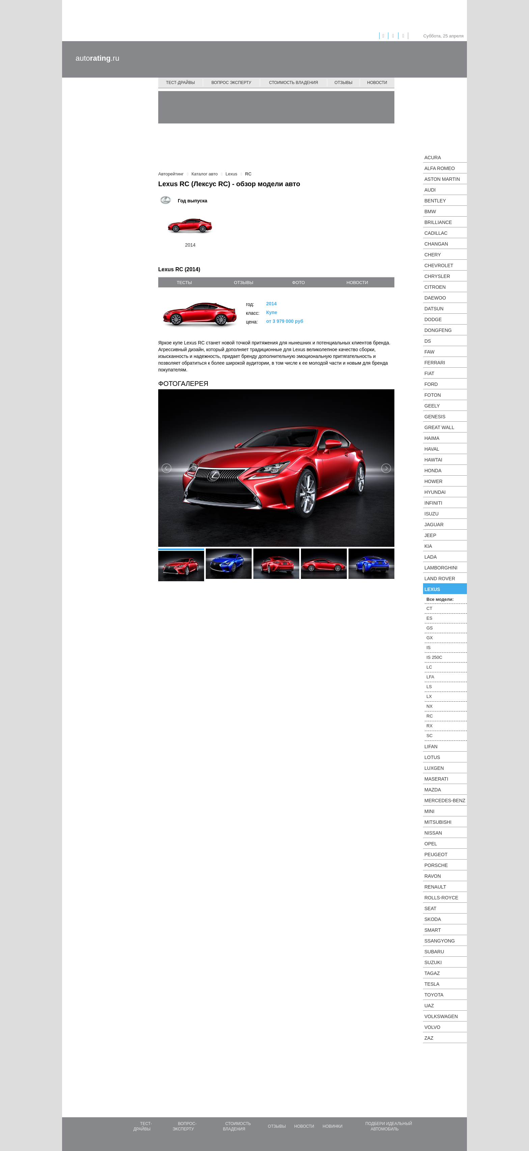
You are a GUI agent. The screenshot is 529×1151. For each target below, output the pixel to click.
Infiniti (433, 503)
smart (432, 930)
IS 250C (434, 657)
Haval (431, 449)
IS (428, 647)
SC (429, 735)
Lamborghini (440, 567)
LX (429, 696)
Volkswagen (441, 1016)
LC (429, 667)
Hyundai (435, 492)
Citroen (435, 287)
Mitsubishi (437, 822)
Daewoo (435, 298)
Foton (432, 395)
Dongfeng (438, 330)
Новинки (332, 1126)
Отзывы (344, 82)
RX (429, 725)
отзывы (243, 282)
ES (429, 618)
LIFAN (431, 746)
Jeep (430, 535)
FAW (429, 352)
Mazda (432, 789)
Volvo (432, 1027)
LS (429, 686)
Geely (432, 406)
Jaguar (434, 524)
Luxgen (434, 768)
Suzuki (433, 962)
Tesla (431, 984)
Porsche (436, 865)
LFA (430, 676)
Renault (435, 887)
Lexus (432, 589)
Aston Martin (442, 179)
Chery (432, 254)
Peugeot (435, 854)
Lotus (432, 757)
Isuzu (431, 513)
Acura (432, 157)
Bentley (435, 200)
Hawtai (433, 459)
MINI (429, 811)
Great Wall (439, 427)
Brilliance (438, 222)
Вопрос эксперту (231, 82)
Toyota (433, 995)
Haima (431, 438)
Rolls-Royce (441, 897)
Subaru (434, 951)
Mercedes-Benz (444, 800)
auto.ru (97, 58)
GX (429, 637)
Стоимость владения (293, 82)
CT (429, 608)
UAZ (429, 1005)
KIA (428, 546)
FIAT (429, 373)
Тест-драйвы (180, 82)
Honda (433, 470)
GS (429, 627)
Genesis (434, 416)
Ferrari (434, 362)
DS (427, 341)
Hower (433, 481)
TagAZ (432, 973)
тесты (184, 282)
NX (429, 706)
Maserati (436, 779)
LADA (430, 557)
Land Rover (439, 578)
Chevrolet (438, 265)
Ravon (432, 876)
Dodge (433, 319)
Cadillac (435, 233)
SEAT (430, 908)
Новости (377, 82)
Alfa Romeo (439, 168)
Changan (436, 244)
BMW (430, 211)
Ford (431, 384)
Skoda (432, 919)
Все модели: (440, 599)
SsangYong (439, 941)
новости (357, 282)
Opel (430, 843)
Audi (430, 190)
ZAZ (428, 1038)
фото (298, 282)
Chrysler (437, 276)
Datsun (434, 308)
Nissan (433, 833)
